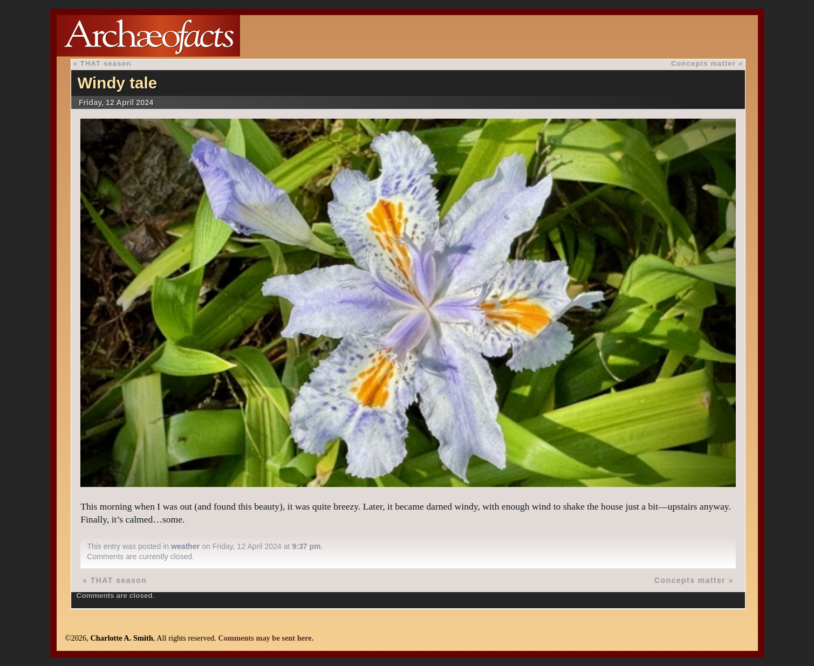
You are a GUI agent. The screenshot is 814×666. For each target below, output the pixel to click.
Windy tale (117, 83)
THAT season (106, 63)
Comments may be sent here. (265, 638)
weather (185, 546)
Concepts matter (703, 63)
